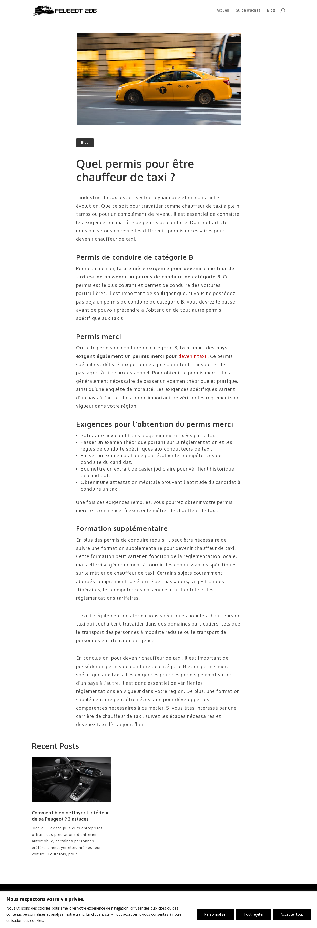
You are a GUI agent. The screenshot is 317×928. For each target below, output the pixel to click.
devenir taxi (192, 356)
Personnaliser (215, 914)
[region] (158, 909)
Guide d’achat (248, 10)
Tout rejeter (254, 914)
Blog (271, 10)
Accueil (223, 10)
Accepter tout (292, 914)
